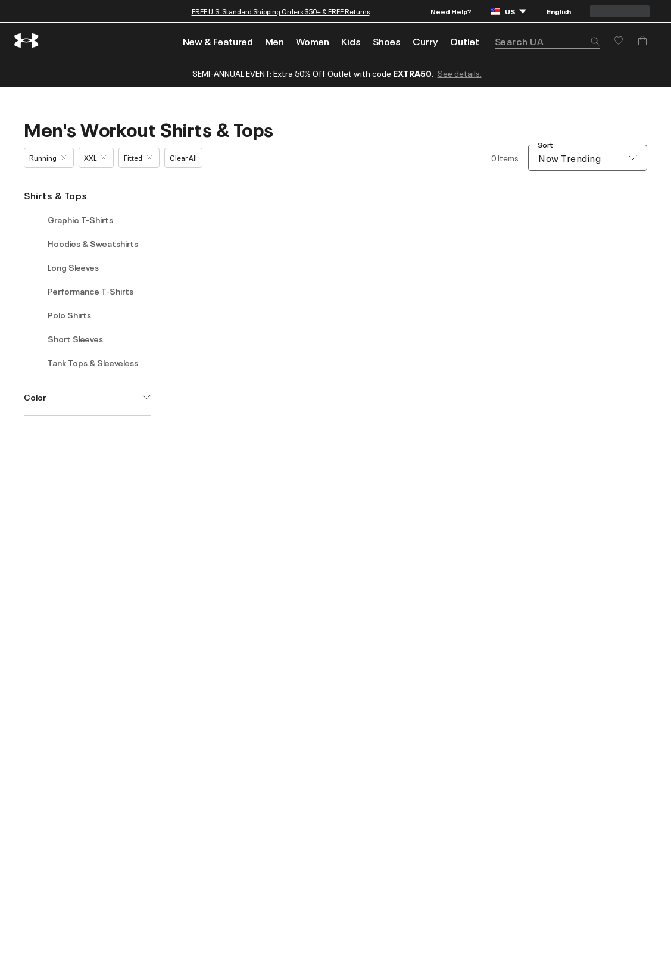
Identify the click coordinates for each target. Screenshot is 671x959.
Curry (425, 41)
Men (274, 41)
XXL (95, 157)
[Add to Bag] (642, 40)
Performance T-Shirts (90, 291)
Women (312, 41)
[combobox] (587, 158)
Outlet (464, 41)
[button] (595, 42)
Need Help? (451, 11)
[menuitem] (218, 40)
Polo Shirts (69, 315)
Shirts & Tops (56, 195)
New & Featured (218, 41)
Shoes (387, 41)
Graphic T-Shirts (80, 219)
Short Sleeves (75, 338)
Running (47, 157)
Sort (545, 145)
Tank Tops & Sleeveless (93, 362)
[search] (547, 41)
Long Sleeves (73, 267)
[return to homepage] (26, 40)
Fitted (138, 157)
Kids (351, 41)
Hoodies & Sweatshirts (93, 243)
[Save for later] (618, 40)
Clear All (183, 157)
